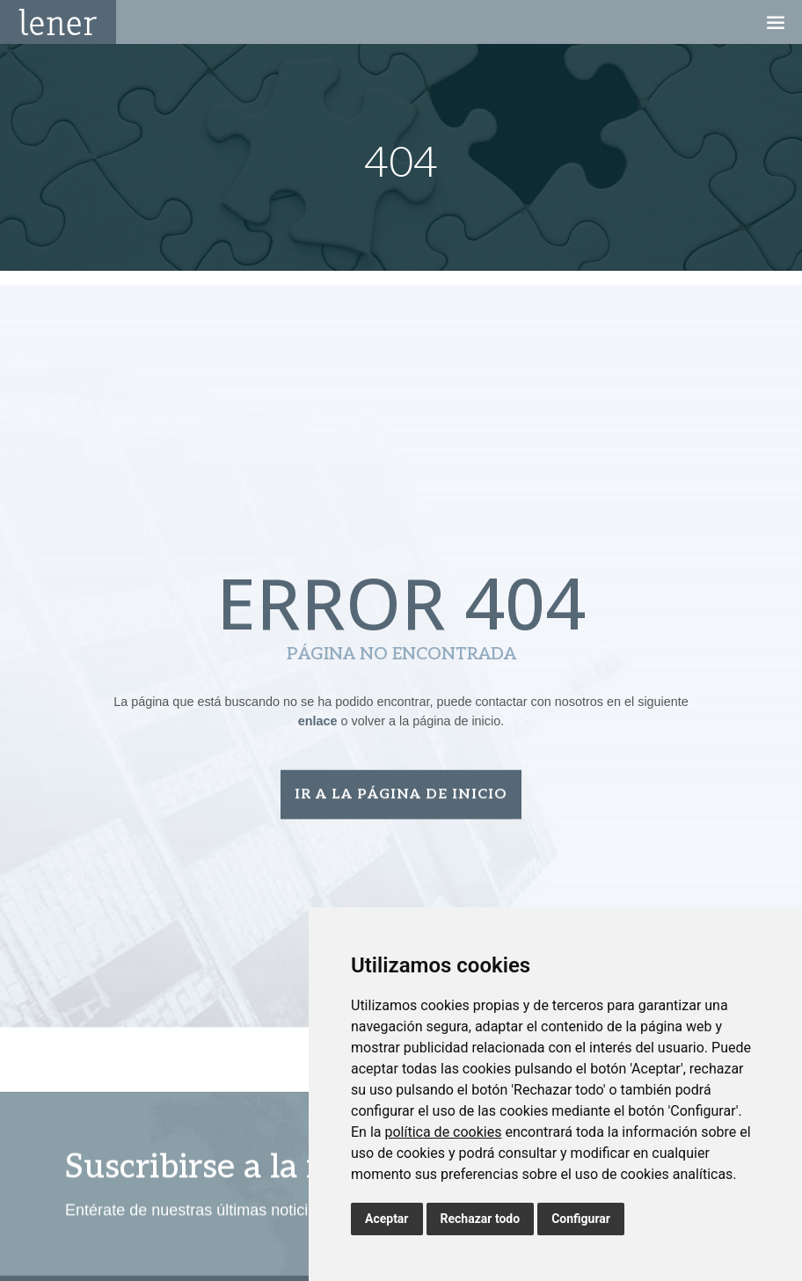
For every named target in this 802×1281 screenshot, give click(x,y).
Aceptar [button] (387, 1219)
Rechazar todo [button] (481, 1219)
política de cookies (442, 1132)
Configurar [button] (580, 1219)
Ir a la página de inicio (401, 797)
